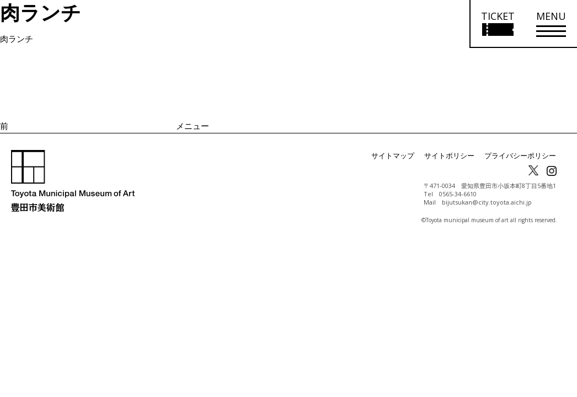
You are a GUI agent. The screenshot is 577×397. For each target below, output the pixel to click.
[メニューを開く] (551, 24)
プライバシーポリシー (523, 155)
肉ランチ (16, 38)
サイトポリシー (457, 155)
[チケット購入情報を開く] (497, 24)
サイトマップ (404, 155)
